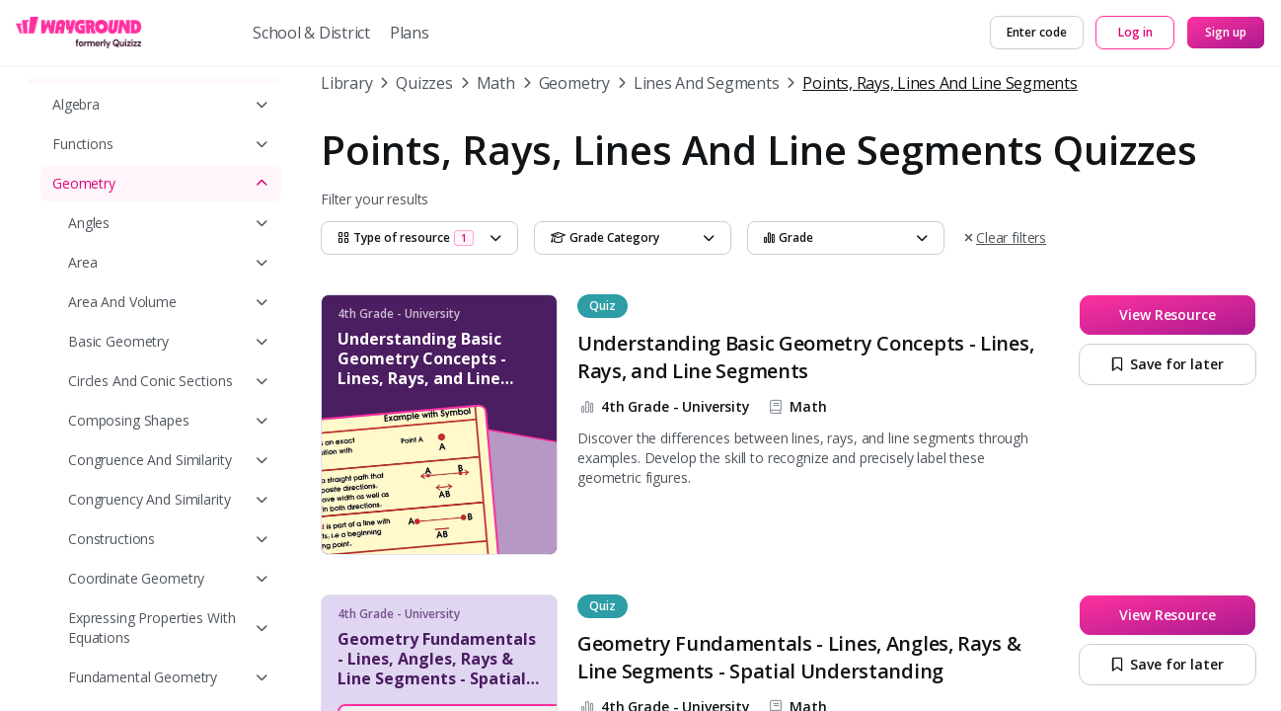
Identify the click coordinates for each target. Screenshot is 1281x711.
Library (346, 83)
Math (496, 83)
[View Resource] (1167, 315)
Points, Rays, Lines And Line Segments (939, 83)
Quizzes (424, 83)
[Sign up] (1225, 32)
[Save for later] (1167, 364)
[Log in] (1134, 32)
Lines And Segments (707, 83)
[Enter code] (1037, 32)
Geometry (574, 83)
